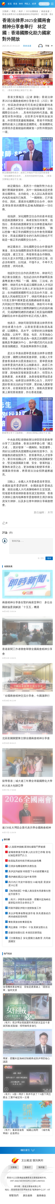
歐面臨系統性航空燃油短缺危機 (24, 860)
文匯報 (14, 1167)
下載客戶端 (44, 4)
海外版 (41, 1167)
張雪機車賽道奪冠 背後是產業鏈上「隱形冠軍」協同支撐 (26, 988)
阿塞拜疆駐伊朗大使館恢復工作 (24, 908)
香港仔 (27, 1167)
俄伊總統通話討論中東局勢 (22, 876)
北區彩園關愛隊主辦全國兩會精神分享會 (26, 738)
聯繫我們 (13, 1195)
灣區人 (27, 4)
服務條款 (41, 1195)
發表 (49, 558)
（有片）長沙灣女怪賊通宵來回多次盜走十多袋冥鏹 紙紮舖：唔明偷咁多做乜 (26, 1024)
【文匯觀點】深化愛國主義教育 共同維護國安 (29, 940)
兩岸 (21, 11)
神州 (21, 4)
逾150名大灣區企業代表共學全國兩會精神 (26, 827)
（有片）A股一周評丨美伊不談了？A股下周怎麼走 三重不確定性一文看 (27, 1096)
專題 (13, 11)
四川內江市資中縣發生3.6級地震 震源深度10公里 (29, 884)
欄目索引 (28, 1150)
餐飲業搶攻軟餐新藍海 (20, 922)
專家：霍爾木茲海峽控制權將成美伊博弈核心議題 (26, 1060)
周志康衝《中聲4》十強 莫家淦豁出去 (28, 927)
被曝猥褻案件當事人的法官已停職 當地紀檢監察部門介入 (29, 854)
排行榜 (7, 839)
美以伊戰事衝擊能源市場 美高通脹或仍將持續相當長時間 (29, 915)
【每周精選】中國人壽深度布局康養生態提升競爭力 (29, 892)
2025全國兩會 (32, 11)
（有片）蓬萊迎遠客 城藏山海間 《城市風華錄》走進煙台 (26, 1132)
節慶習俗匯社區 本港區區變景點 (25, 932)
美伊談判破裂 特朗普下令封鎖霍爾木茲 (28, 871)
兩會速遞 (45, 11)
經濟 (34, 4)
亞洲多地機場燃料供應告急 (22, 866)
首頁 (10, 4)
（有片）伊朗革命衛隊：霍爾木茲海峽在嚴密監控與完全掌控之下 (29, 901)
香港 (15, 4)
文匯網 (5, 11)
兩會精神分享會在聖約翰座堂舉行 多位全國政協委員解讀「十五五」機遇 (27, 605)
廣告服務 (27, 1195)
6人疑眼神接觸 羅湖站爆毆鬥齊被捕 (26, 847)
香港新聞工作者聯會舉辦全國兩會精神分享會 (27, 651)
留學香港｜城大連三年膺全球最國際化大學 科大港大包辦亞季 (27, 783)
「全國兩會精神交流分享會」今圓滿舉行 (26, 695)
